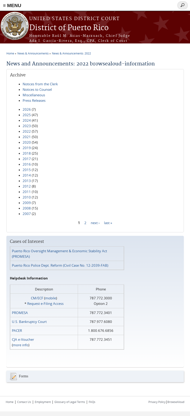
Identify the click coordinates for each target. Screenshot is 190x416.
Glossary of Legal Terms (69, 402)
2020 (27, 142)
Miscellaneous (34, 95)
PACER (17, 330)
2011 (27, 191)
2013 (27, 180)
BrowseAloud (175, 402)
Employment (43, 402)
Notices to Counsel (37, 89)
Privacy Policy (157, 402)
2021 (27, 136)
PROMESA (20, 312)
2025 (27, 115)
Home (10, 53)
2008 (27, 208)
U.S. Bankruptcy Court (29, 321)
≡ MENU (12, 5)
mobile (50, 298)
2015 (27, 169)
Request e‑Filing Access (45, 303)
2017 (27, 158)
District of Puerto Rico (69, 28)
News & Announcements (33, 53)
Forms (18, 376)
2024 (27, 120)
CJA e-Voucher (23, 339)
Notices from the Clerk (40, 84)
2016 (27, 164)
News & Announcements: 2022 (71, 53)
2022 (27, 131)
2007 (27, 213)
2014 (27, 175)
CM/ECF (37, 298)
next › (95, 222)
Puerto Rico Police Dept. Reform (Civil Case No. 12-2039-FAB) (60, 265)
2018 (27, 153)
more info (20, 345)
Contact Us (24, 402)
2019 (27, 147)
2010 (27, 197)
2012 (27, 186)
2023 (27, 125)
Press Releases (34, 100)
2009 (27, 202)
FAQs (92, 402)
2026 (27, 109)
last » (108, 222)
